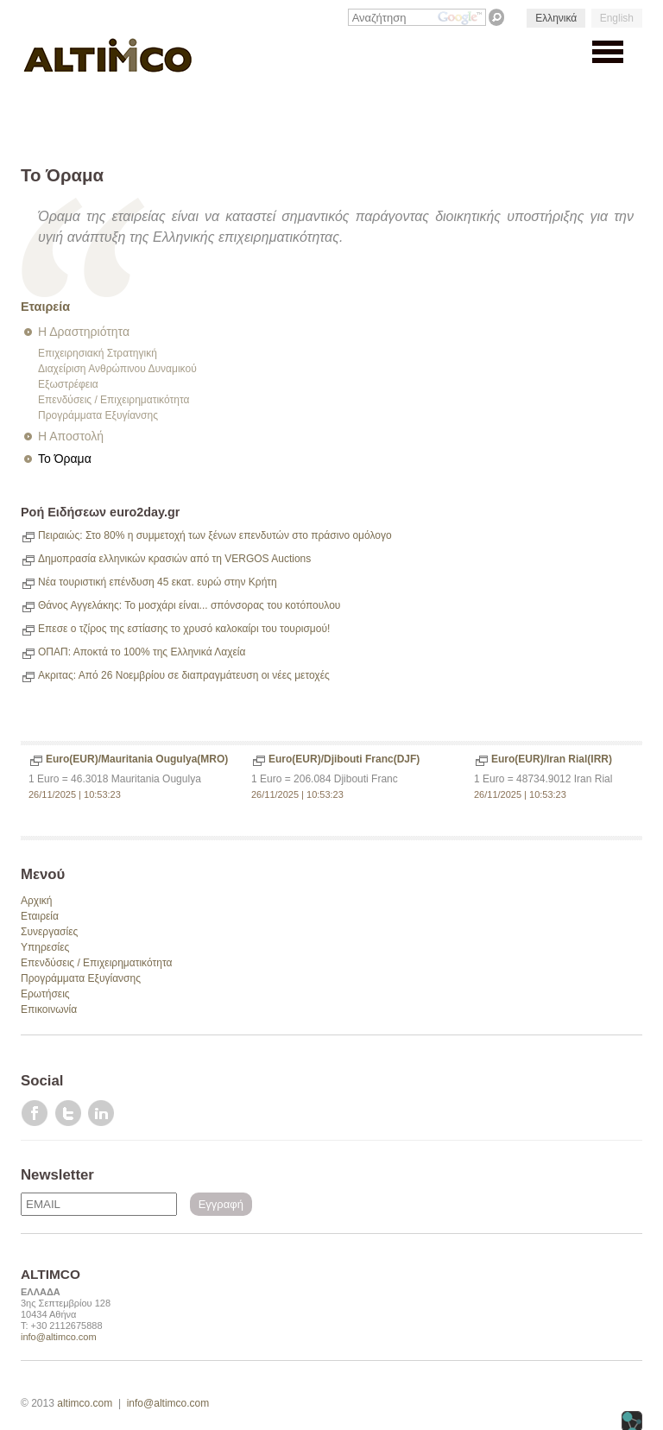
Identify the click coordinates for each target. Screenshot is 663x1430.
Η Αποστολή (71, 436)
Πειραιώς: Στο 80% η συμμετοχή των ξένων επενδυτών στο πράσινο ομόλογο (215, 535)
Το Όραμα (65, 458)
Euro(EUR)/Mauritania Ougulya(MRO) (137, 759)
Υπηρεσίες (45, 947)
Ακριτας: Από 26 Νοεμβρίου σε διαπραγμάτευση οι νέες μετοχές (184, 675)
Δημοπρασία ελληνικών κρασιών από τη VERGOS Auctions (174, 559)
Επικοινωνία (49, 1009)
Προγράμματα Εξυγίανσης (98, 415)
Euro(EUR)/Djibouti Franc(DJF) (344, 759)
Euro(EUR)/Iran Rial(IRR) (551, 759)
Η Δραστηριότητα (83, 332)
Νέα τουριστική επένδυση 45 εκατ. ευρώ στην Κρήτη (157, 582)
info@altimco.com (59, 1337)
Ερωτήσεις (45, 994)
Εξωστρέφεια (68, 384)
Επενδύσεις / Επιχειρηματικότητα (113, 400)
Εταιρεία (45, 306)
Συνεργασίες (49, 932)
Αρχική (36, 901)
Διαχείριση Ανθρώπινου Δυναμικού (117, 369)
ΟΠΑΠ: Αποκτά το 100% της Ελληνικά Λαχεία (141, 652)
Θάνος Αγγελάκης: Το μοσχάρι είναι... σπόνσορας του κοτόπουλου (189, 605)
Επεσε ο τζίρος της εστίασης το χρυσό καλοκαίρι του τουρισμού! (184, 629)
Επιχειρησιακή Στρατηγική (97, 353)
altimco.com (84, 1403)
